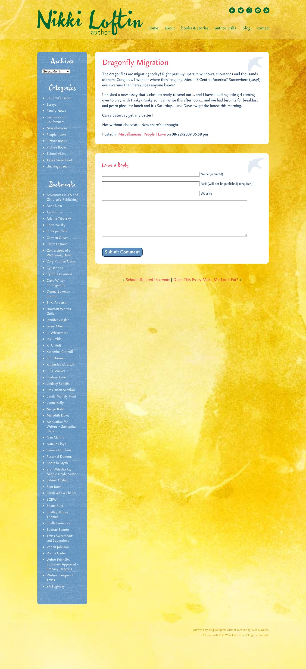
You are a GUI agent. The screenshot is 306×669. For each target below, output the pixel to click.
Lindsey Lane (56, 377)
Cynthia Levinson (59, 274)
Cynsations (55, 268)
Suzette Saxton (58, 529)
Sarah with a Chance (62, 493)
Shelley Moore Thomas (57, 514)
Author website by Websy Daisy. (248, 630)
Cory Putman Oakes (61, 261)
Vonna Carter (56, 553)
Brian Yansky (56, 225)
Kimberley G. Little (60, 364)
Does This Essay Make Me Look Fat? (205, 287)
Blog (246, 28)
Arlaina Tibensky (59, 218)
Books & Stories (195, 28)
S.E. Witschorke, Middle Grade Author (62, 472)
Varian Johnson (58, 547)
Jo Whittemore (57, 333)
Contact (263, 28)
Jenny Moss (55, 326)
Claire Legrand (57, 244)
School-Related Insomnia (148, 287)
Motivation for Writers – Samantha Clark (61, 427)
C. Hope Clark (57, 231)
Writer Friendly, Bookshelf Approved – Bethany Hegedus (63, 564)
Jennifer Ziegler (58, 320)
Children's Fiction (59, 98)
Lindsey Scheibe (58, 384)
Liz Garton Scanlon (61, 390)
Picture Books (57, 141)
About (170, 28)
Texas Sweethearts (60, 160)
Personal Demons (59, 456)
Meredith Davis (58, 415)
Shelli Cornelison (59, 523)
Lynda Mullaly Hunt (61, 396)
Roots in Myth (57, 463)
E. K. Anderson (57, 302)
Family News (56, 111)
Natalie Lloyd (56, 444)
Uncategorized (57, 166)
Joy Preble (54, 339)
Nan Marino (55, 437)
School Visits (56, 153)
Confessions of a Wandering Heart (59, 253)
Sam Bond (54, 487)
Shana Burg (55, 506)
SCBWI (52, 499)
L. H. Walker (56, 371)
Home (153, 28)
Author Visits (225, 28)
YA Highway (56, 586)
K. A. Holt (54, 345)
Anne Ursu (54, 206)
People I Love (56, 135)
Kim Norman (56, 358)
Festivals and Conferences (56, 119)
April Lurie (54, 212)
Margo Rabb (56, 409)
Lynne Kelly (55, 403)
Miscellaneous (57, 128)
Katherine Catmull (60, 352)
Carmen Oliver (57, 238)
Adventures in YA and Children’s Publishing (62, 197)
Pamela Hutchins (59, 450)
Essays (51, 104)
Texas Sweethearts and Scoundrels (60, 538)
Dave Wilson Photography (56, 283)
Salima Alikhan (58, 480)
